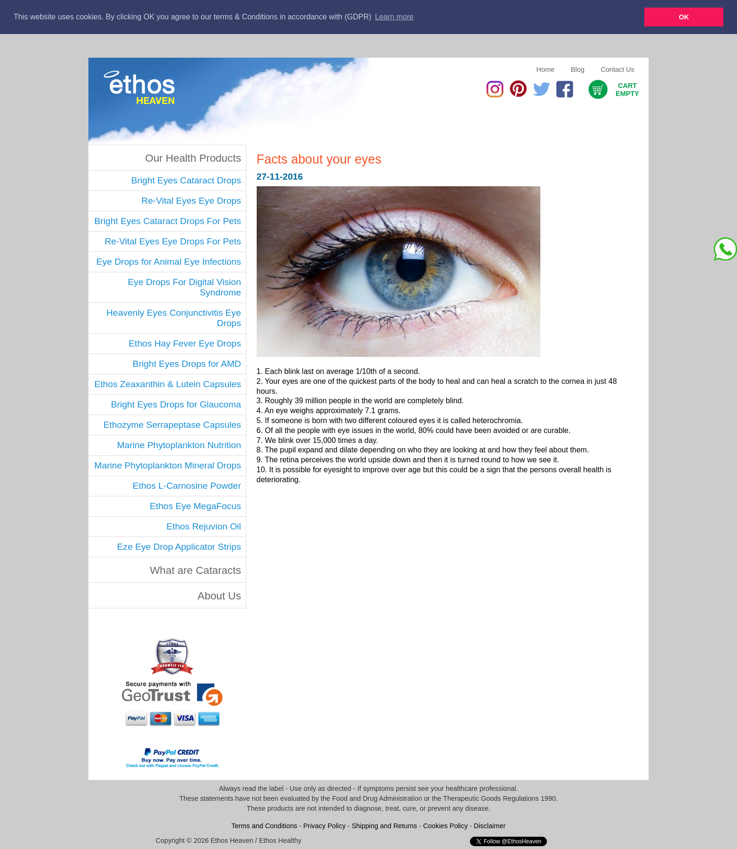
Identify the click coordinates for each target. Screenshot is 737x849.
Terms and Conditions (264, 825)
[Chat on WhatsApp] (725, 249)
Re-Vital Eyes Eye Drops (191, 200)
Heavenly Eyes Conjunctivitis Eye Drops (173, 317)
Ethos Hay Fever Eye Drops (185, 343)
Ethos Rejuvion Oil (203, 526)
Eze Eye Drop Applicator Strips (179, 546)
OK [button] (684, 17)
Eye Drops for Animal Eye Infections (168, 261)
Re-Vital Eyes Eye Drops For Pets (172, 241)
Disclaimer (489, 825)
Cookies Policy (445, 825)
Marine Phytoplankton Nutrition (179, 445)
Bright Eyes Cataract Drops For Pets (168, 220)
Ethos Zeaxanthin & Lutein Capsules (167, 384)
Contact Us (617, 69)
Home (546, 69)
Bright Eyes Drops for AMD (187, 363)
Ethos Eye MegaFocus (195, 506)
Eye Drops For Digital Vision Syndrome (184, 287)
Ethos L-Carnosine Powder (187, 485)
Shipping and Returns (384, 825)
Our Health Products (193, 158)
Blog (577, 69)
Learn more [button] (394, 17)
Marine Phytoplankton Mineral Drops (168, 465)
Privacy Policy (324, 825)
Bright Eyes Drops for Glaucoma (176, 404)
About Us (219, 595)
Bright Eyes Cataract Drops (186, 180)
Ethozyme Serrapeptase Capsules (172, 424)
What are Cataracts (195, 570)
